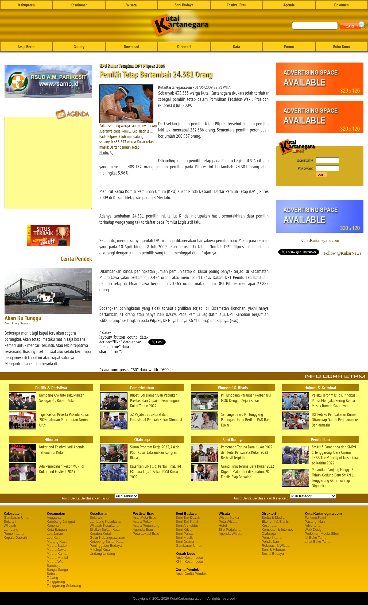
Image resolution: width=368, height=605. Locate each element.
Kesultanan (79, 4)
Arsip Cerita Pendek (191, 574)
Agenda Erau (143, 530)
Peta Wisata (228, 521)
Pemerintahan (14, 534)
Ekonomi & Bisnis (275, 521)
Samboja (53, 566)
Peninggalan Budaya (106, 546)
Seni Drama (185, 542)
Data (236, 46)
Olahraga (269, 534)
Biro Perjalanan (230, 530)
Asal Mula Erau (144, 517)
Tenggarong (56, 582)
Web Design (314, 530)
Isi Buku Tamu (315, 538)
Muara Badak (57, 546)
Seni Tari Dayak (188, 517)
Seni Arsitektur (187, 525)
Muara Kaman (58, 554)
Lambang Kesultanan (106, 521)
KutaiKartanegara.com (319, 240)
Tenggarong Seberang (64, 586)
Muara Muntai (57, 558)
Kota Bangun (57, 530)
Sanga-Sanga (57, 570)
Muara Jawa (56, 550)
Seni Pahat (184, 534)
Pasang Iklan (315, 521)
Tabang (52, 578)
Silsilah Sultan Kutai (105, 530)
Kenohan (54, 525)
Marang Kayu (57, 542)
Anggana (54, 517)
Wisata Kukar (229, 517)
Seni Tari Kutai (187, 521)
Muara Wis (55, 562)
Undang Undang (102, 554)
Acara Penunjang (146, 525)
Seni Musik (184, 538)
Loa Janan (55, 534)
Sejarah (10, 521)
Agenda (289, 4)
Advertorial (313, 525)
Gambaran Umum (17, 517)
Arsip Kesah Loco (189, 558)
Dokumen (341, 4)
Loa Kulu (53, 538)
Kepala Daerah (15, 538)
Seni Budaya (184, 4)
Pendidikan (270, 542)
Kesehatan (270, 525)
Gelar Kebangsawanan (107, 538)
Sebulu (52, 574)
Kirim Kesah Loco (189, 562)
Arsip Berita (27, 46)
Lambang (11, 530)
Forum (289, 46)
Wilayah (10, 525)
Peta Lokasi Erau (146, 534)
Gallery (78, 46)
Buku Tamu (341, 46)
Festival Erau (236, 4)
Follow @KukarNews (342, 253)
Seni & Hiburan (273, 550)
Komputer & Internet (277, 530)
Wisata (131, 4)
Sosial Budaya (273, 554)
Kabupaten (26, 4)
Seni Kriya (183, 530)
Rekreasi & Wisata (276, 546)
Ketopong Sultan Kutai (107, 542)
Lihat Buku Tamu (318, 542)
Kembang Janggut (61, 521)
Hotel (223, 525)
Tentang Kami (315, 517)
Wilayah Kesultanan (105, 525)
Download (131, 46)
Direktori (184, 46)
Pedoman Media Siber (322, 534)
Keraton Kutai (100, 534)
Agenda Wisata (230, 534)
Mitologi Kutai (100, 550)
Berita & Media (273, 517)
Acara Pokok (142, 521)
